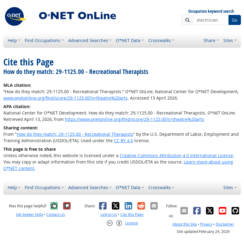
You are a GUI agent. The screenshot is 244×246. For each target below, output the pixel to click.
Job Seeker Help (29, 214)
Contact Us (55, 214)
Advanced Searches (88, 40)
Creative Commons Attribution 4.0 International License (176, 155)
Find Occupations (42, 40)
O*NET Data (128, 40)
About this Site (184, 224)
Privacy (206, 224)
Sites (228, 40)
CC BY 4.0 (123, 140)
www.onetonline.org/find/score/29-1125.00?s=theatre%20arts (65, 98)
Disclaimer (225, 224)
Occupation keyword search (211, 11)
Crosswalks (159, 40)
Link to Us (109, 214)
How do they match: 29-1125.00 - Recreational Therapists (75, 134)
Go (234, 20)
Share (209, 40)
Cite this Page (131, 214)
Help (12, 40)
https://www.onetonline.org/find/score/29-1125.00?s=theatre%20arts (134, 119)
